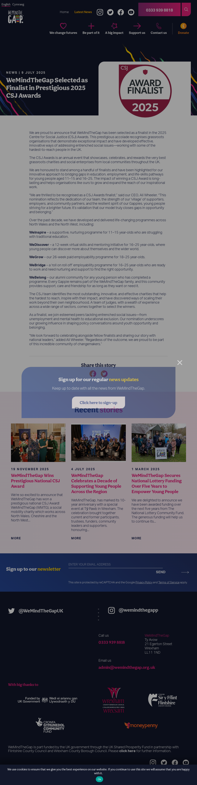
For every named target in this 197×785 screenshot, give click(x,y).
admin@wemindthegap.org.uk (126, 667)
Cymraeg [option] (18, 4)
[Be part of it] (91, 28)
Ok (99, 779)
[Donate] (181, 28)
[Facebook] (121, 9)
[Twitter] (110, 9)
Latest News (83, 12)
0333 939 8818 (111, 642)
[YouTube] (131, 9)
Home (64, 12)
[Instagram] (100, 9)
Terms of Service (168, 582)
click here (127, 751)
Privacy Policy (143, 582)
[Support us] (137, 28)
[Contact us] (159, 28)
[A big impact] (114, 28)
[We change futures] (63, 28)
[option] (18, 4)
